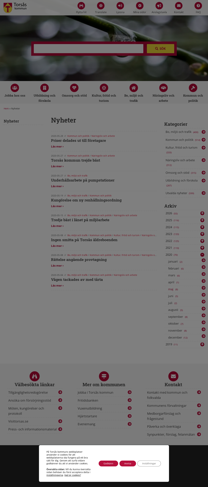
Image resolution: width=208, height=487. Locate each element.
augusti (176, 310)
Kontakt (179, 8)
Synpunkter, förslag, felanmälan (171, 434)
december (178, 337)
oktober (176, 324)
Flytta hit (81, 8)
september (178, 317)
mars (174, 275)
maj (173, 289)
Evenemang (86, 424)
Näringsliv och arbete (180, 163)
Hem (6, 108)
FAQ (198, 8)
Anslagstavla (159, 8)
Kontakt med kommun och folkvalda (167, 395)
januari (175, 262)
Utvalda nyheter (180, 193)
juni (173, 296)
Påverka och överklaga (164, 426)
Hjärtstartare (87, 416)
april (174, 282)
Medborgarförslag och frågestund (164, 416)
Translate (101, 8)
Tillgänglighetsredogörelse (28, 392)
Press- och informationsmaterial (32, 429)
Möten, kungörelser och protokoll (26, 411)
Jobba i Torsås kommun (95, 392)
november (178, 331)
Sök (163, 49)
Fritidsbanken (88, 400)
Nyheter (11, 121)
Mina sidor (139, 8)
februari (176, 268)
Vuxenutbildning (90, 408)
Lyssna (120, 8)
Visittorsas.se (18, 421)
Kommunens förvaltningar (167, 405)
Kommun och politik (183, 140)
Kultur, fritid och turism (181, 150)
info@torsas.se (88, 474)
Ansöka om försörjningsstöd (29, 400)
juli (173, 303)
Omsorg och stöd (181, 173)
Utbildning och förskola (182, 183)
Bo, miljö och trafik (182, 132)
